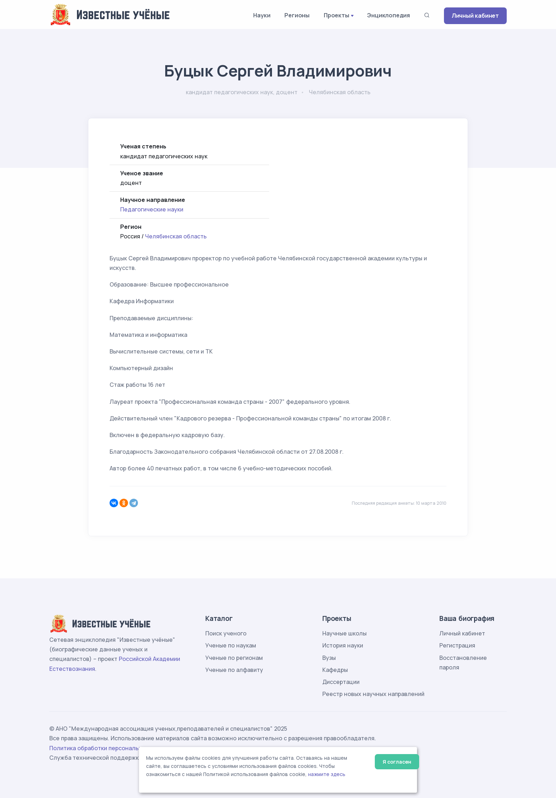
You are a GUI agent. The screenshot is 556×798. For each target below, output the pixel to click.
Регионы (297, 15)
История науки (342, 645)
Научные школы (344, 633)
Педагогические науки (151, 209)
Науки (261, 15)
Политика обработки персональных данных (110, 748)
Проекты (336, 15)
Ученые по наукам (230, 645)
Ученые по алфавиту (234, 670)
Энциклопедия (388, 15)
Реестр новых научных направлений (373, 694)
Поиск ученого (225, 633)
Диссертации (341, 682)
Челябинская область (176, 236)
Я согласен (397, 761)
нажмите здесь (326, 774)
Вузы (329, 658)
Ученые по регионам (234, 658)
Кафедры (335, 670)
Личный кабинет (475, 15)
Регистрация (457, 645)
